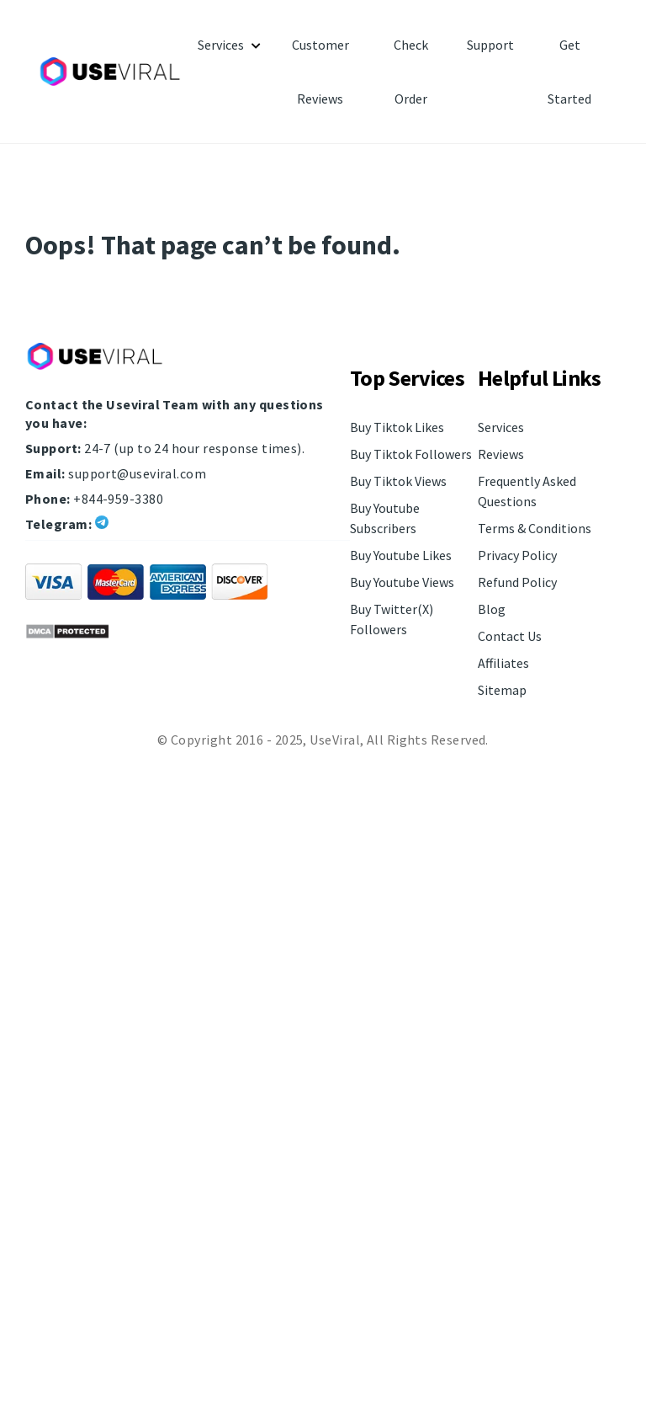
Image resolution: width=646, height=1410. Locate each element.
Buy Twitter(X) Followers (391, 619)
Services (221, 44)
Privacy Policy (517, 555)
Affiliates (503, 662)
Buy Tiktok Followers (411, 454)
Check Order (411, 71)
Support (490, 44)
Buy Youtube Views (402, 582)
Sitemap (502, 689)
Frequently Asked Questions (527, 491)
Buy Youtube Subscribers (385, 518)
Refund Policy (517, 582)
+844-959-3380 (118, 498)
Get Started (569, 71)
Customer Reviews (320, 71)
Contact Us (510, 636)
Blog (492, 609)
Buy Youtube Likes (401, 555)
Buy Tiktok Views (398, 481)
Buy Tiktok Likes (397, 427)
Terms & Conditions (534, 528)
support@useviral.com (137, 473)
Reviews (501, 454)
